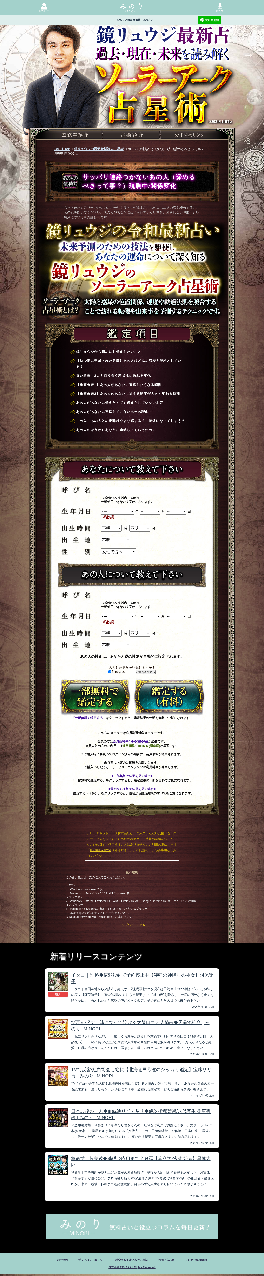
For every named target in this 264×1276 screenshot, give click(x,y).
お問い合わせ (172, 1260)
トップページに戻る (132, 925)
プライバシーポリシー (84, 1260)
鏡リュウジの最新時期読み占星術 (99, 149)
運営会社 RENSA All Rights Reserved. (132, 1268)
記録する (116, 672)
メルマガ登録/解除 (205, 1260)
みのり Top (62, 149)
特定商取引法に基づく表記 (131, 1260)
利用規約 (51, 1260)
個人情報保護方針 (100, 850)
